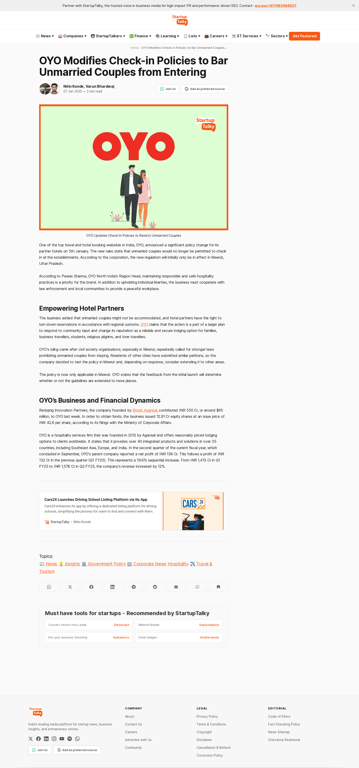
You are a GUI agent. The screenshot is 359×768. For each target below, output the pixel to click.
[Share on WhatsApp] (49, 587)
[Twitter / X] (30, 738)
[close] (353, 5)
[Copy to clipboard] (197, 587)
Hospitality (178, 564)
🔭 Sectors (277, 36)
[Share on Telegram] (134, 587)
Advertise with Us (138, 740)
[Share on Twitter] (70, 587)
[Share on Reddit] (155, 587)
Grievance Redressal (284, 740)
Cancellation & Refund (213, 747)
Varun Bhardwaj (100, 86)
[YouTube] (62, 738)
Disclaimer (204, 740)
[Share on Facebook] (91, 587)
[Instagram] (54, 738)
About (129, 716)
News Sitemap (279, 732)
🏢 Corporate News (146, 564)
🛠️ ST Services (246, 36)
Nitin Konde (73, 86)
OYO (144, 324)
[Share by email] (176, 587)
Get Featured (304, 36)
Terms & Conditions (211, 724)
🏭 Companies (72, 36)
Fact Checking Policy (284, 724)
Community (133, 747)
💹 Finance (140, 36)
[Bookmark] (218, 587)
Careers (131, 732)
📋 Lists (191, 36)
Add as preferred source (205, 89)
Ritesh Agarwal (145, 410)
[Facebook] (38, 738)
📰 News (45, 36)
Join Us (168, 89)
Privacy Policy (207, 716)
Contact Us (133, 724)
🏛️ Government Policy (103, 564)
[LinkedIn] (46, 738)
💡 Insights (69, 564)
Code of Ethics (279, 716)
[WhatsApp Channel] (77, 738)
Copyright (204, 732)
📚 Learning (167, 36)
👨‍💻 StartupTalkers (108, 36)
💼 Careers (216, 36)
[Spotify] (69, 738)
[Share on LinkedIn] (112, 587)
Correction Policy (210, 755)
